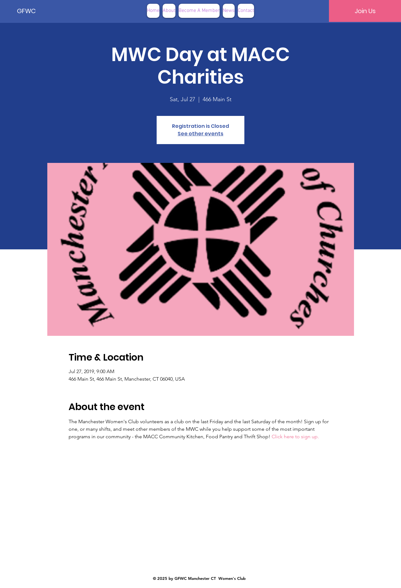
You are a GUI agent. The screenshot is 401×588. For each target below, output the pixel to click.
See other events (200, 133)
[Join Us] (365, 11)
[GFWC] (38, 11)
